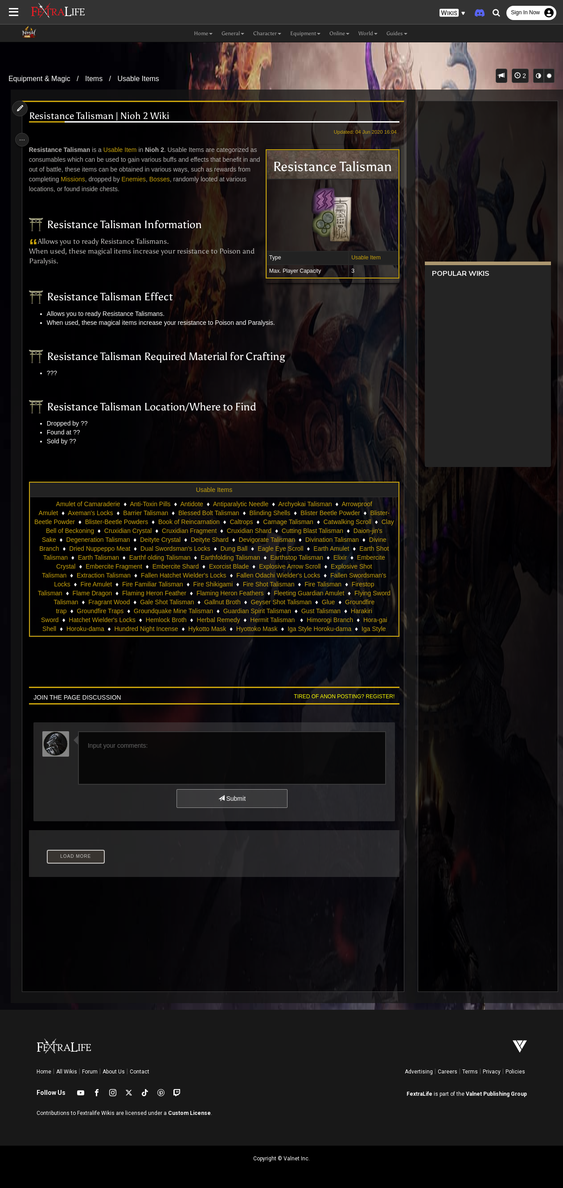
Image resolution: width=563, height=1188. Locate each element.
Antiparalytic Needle (240, 504)
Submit (231, 798)
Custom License (189, 1113)
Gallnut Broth (300, 602)
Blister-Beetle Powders (136, 521)
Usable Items (138, 78)
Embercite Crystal (128, 566)
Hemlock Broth (222, 619)
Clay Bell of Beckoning (115, 530)
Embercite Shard (253, 566)
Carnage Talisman (308, 521)
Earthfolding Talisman (304, 557)
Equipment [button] (305, 33)
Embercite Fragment (192, 566)
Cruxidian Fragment (241, 530)
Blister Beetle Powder (330, 512)
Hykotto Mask (259, 628)
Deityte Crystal (219, 539)
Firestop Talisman (100, 593)
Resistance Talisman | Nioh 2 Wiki (101, 116)
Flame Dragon (155, 593)
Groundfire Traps (173, 610)
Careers (447, 1072)
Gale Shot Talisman (244, 602)
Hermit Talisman (329, 619)
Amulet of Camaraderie (87, 504)
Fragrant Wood (186, 602)
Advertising (419, 1072)
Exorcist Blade (306, 566)
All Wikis (66, 1072)
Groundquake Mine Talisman (246, 610)
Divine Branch (96, 548)
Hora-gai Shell (89, 628)
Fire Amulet (167, 584)
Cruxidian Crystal (180, 530)
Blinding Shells (269, 512)
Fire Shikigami (284, 584)
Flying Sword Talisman (125, 602)
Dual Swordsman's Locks (232, 548)
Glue (81, 610)
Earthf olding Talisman (233, 557)
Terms (470, 1072)
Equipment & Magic (39, 78)
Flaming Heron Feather (217, 593)
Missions (89, 179)
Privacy (492, 1072)
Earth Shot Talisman (114, 557)
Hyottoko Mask (309, 628)
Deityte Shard (269, 539)
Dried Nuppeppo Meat (156, 548)
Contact (139, 1072)
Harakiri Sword (94, 619)
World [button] (368, 33)
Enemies (150, 179)
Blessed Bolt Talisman (208, 512)
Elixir (87, 566)
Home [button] (203, 33)
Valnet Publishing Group (496, 1094)
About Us (114, 1072)
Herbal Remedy (274, 619)
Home (44, 1072)
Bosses (176, 179)
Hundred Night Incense (198, 628)
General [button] (233, 33)
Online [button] (339, 33)
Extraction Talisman (179, 575)
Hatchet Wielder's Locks (158, 619)
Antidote (191, 504)
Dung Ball (290, 548)
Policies (515, 1072)
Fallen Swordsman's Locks (104, 584)
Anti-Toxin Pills (149, 504)
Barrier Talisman (145, 512)
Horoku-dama (137, 628)
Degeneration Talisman (157, 539)
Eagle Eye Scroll (337, 548)
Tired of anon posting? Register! (340, 696)
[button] (452, 13)
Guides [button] (396, 33)
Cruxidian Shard (301, 530)
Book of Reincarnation (208, 521)
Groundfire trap (119, 610)
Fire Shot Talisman (340, 584)
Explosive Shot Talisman (108, 575)
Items (94, 78)
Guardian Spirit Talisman (330, 610)
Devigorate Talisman (326, 539)
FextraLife (419, 1094)
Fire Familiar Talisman (223, 584)
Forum (90, 1072)
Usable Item (362, 257)
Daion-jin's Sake (92, 539)
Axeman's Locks (90, 512)
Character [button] (267, 33)
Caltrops (260, 521)
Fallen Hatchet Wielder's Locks (259, 575)
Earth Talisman (172, 557)
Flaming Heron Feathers (292, 593)
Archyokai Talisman (304, 504)
